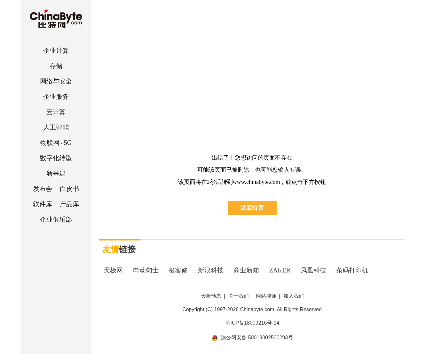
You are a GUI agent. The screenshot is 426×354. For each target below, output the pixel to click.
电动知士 (146, 270)
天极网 (113, 270)
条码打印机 (352, 270)
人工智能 (56, 127)
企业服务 (56, 96)
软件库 (42, 204)
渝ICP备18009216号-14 (252, 323)
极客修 (178, 270)
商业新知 (246, 270)
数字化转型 (56, 157)
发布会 (42, 188)
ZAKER (280, 270)
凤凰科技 (313, 270)
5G (56, 142)
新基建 (56, 173)
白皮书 (69, 188)
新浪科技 (211, 270)
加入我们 (293, 296)
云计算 (56, 111)
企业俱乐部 (56, 219)
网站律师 (266, 296)
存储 (56, 65)
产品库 (69, 204)
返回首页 (252, 208)
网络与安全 (56, 81)
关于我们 (238, 296)
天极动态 (211, 296)
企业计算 (56, 50)
